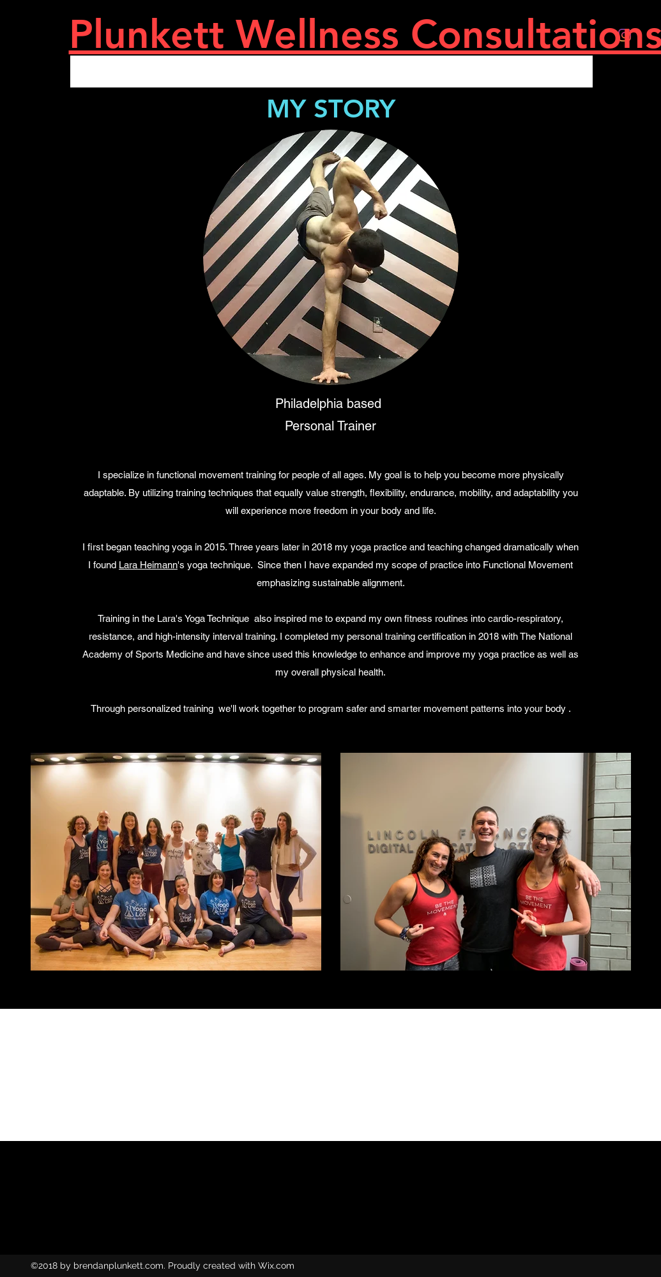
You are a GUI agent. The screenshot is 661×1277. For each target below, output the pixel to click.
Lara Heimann (148, 564)
